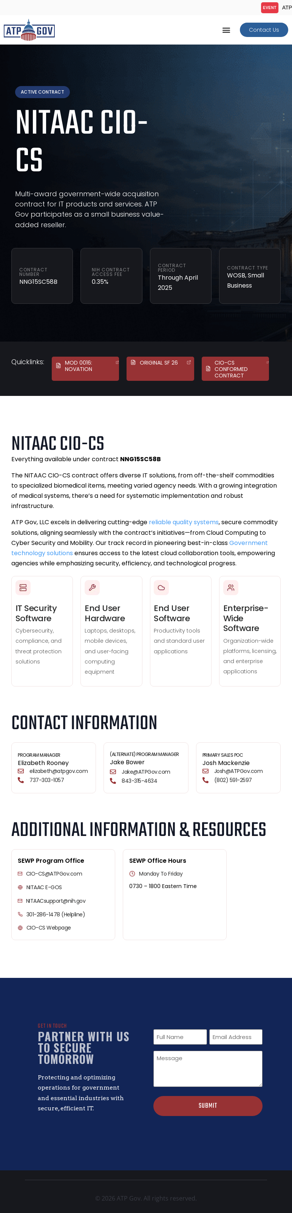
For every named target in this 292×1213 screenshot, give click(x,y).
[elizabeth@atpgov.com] (21, 771)
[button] (226, 30)
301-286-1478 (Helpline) (55, 914)
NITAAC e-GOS (44, 887)
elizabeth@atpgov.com (58, 771)
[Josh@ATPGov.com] (205, 771)
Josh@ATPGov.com (238, 771)
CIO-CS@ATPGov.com (54, 873)
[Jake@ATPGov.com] (113, 772)
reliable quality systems (184, 522)
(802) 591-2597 (233, 780)
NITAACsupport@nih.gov (56, 901)
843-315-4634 (139, 781)
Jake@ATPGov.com (146, 772)
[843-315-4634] (113, 781)
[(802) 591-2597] (205, 780)
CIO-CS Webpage (48, 927)
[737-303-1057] (21, 780)
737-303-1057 (46, 780)
